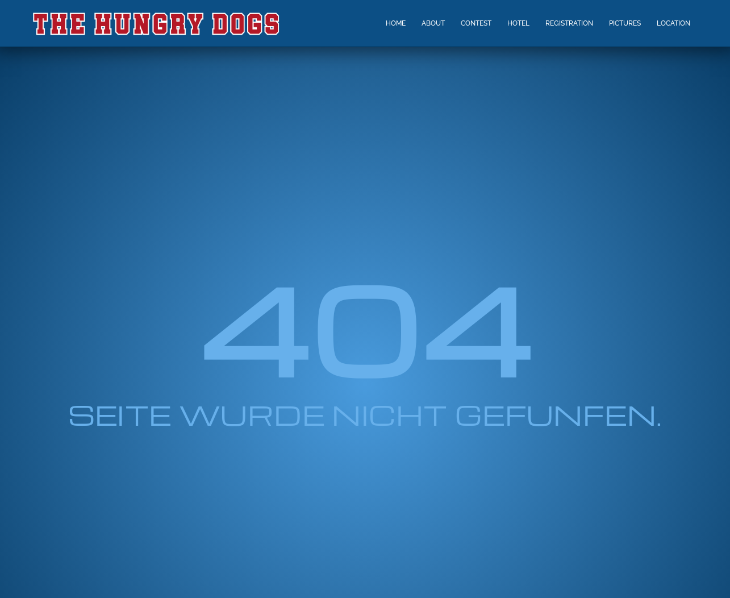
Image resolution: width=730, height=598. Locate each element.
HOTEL (518, 23)
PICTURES (625, 23)
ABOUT (433, 23)
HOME (396, 23)
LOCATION (673, 23)
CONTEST (476, 23)
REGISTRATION (569, 23)
